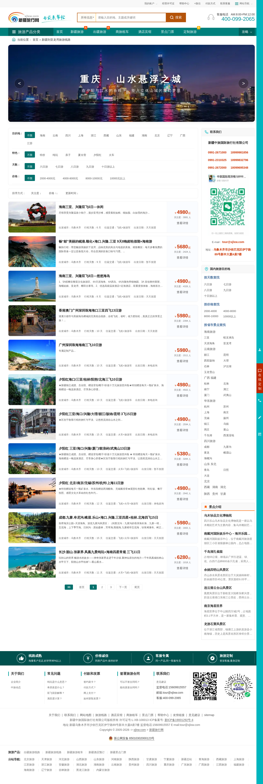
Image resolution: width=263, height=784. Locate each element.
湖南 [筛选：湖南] (144, 135)
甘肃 (223, 493)
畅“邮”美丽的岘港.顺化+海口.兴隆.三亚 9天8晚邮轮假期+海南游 (105, 241)
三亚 (206, 337)
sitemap (209, 715)
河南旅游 (116, 759)
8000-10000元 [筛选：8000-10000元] (93, 178)
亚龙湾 (227, 343)
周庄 (206, 429)
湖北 (223, 487)
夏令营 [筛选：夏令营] (82, 155)
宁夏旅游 (169, 759)
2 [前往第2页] (102, 587)
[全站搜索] (131, 17)
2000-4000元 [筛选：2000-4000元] (47, 178)
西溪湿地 (228, 435)
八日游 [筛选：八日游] (75, 166)
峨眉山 (227, 452)
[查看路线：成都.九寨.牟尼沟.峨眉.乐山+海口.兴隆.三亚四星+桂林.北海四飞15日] (32, 527)
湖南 (215, 487)
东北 (213, 464)
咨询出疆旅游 (241, 389)
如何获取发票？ (92, 698)
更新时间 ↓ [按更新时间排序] (72, 193)
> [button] (243, 83)
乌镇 (226, 423)
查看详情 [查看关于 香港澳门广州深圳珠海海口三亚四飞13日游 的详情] (182, 326)
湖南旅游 (99, 764)
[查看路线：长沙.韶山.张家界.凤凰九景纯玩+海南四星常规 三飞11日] (32, 562)
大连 (206, 475)
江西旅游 (221, 764)
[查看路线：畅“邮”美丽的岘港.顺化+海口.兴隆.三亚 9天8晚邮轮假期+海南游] (32, 251)
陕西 (207, 493)
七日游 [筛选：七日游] (59, 166)
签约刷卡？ (90, 681)
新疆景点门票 (118, 752)
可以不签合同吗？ (130, 681)
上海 (206, 412)
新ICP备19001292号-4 (179, 720)
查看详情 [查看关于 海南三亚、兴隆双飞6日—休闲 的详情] (182, 223)
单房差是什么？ (56, 687)
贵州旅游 (134, 764)
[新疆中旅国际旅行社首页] (41, 17)
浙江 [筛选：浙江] (93, 135)
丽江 (206, 354)
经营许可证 (168, 3)
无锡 (206, 418)
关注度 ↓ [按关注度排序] (36, 193)
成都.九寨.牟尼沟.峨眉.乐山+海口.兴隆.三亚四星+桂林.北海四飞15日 (108, 517)
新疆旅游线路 (53, 752)
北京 (207, 481)
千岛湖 (208, 435)
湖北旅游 (81, 764)
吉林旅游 (64, 769)
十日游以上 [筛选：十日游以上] (108, 166)
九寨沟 (227, 446)
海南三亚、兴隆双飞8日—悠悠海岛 (84, 276)
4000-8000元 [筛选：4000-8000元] (70, 178)
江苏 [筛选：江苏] (29, 143)
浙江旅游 (46, 764)
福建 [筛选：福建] (131, 135)
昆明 (226, 354)
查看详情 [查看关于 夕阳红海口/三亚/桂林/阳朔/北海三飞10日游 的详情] (182, 395)
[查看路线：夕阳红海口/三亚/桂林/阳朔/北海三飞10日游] (32, 389)
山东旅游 (99, 759)
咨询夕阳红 (241, 411)
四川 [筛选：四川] (68, 135)
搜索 (176, 17)
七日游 (227, 284)
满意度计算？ (54, 698)
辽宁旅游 (46, 769)
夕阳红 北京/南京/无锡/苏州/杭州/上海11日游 (91, 483)
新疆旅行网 (156, 729)
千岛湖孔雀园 (213, 551)
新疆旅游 (77, 31)
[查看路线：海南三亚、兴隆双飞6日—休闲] (32, 217)
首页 (59, 31)
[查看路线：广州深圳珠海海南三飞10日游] (32, 355)
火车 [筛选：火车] (111, 155)
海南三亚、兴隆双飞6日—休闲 (81, 207)
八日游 (208, 290)
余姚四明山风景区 (216, 569)
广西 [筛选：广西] (182, 135)
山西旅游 (81, 759)
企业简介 (16, 681)
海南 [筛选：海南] (42, 135)
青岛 (206, 469)
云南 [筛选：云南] (55, 135)
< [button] (19, 83)
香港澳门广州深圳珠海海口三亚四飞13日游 (90, 310)
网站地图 (85, 715)
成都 (206, 446)
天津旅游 (46, 759)
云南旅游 (210, 349)
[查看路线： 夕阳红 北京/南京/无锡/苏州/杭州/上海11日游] (32, 493)
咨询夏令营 (241, 396)
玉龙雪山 (209, 372)
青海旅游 (204, 759)
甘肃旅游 (151, 759)
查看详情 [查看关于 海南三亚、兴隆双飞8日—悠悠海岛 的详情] (182, 292)
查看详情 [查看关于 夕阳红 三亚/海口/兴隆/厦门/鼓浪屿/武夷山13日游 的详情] (182, 464)
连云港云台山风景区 (218, 587)
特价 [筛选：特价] (42, 155)
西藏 (207, 487)
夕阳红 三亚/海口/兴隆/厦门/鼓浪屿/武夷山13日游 (94, 448)
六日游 (208, 284)
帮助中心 (184, 3)
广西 (207, 377)
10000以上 (229, 316)
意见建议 (161, 681)
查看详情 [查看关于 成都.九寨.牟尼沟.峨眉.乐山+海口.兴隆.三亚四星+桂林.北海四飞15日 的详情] (182, 533)
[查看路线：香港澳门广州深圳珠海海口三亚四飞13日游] (32, 320)
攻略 (247, 31)
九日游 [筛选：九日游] (90, 166)
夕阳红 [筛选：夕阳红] (97, 155)
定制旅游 (190, 31)
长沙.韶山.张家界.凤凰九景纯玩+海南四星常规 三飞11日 (99, 552)
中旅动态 (16, 687)
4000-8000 (229, 311)
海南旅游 (210, 331)
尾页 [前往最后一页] (137, 587)
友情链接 (179, 715)
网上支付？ (90, 693)
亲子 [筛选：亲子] (68, 155)
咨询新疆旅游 (241, 382)
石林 (206, 366)
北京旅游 (29, 759)
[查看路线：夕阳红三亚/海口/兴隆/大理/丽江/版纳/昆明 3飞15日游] (32, 424)
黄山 (226, 429)
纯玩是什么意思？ (57, 681)
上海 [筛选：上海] (80, 135)
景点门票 (167, 31)
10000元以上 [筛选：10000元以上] (117, 178)
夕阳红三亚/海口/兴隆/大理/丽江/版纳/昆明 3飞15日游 (97, 414)
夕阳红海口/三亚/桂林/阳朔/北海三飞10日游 (90, 379)
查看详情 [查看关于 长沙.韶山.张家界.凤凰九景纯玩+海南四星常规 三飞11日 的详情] (182, 568)
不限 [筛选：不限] (29, 135)
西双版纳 (209, 360)
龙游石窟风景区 (215, 624)
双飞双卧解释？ (56, 693)
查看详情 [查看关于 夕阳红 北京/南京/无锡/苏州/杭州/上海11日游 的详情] (182, 499)
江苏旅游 (29, 764)
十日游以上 (210, 295)
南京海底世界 (213, 606)
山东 (207, 464)
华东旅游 (210, 400)
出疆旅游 (99, 31)
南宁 (206, 389)
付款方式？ (90, 687)
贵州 (215, 493)
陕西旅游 (134, 759)
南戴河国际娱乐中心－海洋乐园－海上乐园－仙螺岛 (228, 533)
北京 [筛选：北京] (157, 135)
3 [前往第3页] (111, 587)
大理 (226, 360)
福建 (213, 377)
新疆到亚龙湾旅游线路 (56, 39)
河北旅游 (64, 759)
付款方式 (210, 3)
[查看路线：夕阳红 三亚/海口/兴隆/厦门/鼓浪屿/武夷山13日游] (32, 458)
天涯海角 (209, 343)
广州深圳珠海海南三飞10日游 (80, 345)
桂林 (206, 383)
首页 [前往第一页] (81, 587)
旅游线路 (101, 715)
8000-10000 (211, 316)
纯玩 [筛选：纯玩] (55, 155)
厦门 (206, 395)
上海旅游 (239, 759)
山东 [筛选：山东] (119, 135)
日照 (226, 469)
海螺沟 (208, 458)
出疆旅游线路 (32, 752)
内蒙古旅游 (103, 769)
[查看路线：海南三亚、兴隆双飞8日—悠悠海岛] (32, 286)
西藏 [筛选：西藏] (106, 135)
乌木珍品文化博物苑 (218, 515)
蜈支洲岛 (228, 337)
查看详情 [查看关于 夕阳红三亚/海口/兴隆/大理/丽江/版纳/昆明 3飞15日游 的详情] (182, 430)
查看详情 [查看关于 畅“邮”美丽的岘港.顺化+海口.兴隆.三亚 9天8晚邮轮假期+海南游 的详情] (182, 257)
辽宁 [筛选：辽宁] (170, 135)
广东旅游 (186, 764)
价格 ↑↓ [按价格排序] (53, 193)
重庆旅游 (169, 764)
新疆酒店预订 (97, 752)
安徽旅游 (64, 764)
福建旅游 (239, 764)
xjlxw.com (140, 729)
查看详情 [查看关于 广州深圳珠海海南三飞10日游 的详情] (182, 361)
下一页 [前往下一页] (123, 587)
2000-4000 (210, 311)
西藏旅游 (221, 759)
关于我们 (54, 715)
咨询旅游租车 (241, 404)
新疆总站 (186, 759)
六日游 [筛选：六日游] (44, 166)
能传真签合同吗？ (130, 687)
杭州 (206, 406)
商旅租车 (122, 31)
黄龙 (206, 452)
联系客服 (225, 3)
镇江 (206, 423)
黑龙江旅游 (83, 769)
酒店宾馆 (144, 31)
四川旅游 (210, 441)
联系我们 (70, 715)
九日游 (227, 290)
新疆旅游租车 (75, 752)
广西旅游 (204, 764)
